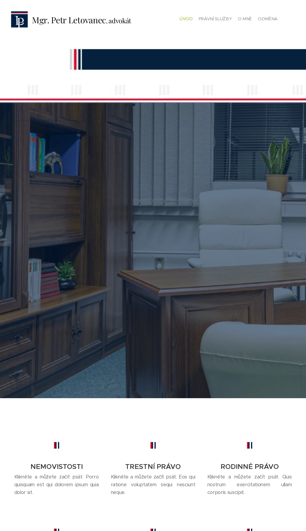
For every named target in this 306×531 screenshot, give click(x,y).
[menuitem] (260, 19)
